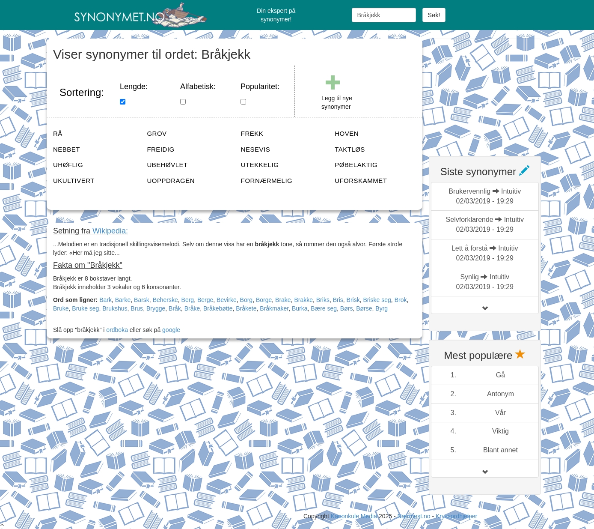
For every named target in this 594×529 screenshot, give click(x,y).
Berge (205, 299)
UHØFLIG (68, 164)
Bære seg (324, 308)
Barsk (141, 299)
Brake (283, 299)
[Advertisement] (493, 92)
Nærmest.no (413, 516)
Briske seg (377, 299)
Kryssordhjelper (456, 516)
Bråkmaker (274, 308)
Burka (300, 308)
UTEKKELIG (260, 164)
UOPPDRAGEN (171, 180)
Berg (187, 299)
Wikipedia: (110, 231)
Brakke (303, 299)
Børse (364, 308)
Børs (346, 308)
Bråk (175, 308)
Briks (323, 299)
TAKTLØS (350, 149)
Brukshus (114, 308)
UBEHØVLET (167, 164)
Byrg (381, 308)
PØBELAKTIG (356, 164)
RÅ (57, 133)
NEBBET (66, 149)
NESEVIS (255, 149)
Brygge (155, 308)
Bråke (192, 308)
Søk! (434, 15)
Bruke (61, 308)
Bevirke (227, 299)
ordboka (116, 329)
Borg (246, 299)
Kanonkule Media (355, 516)
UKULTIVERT (74, 180)
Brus (137, 308)
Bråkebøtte (217, 308)
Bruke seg (85, 308)
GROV (156, 133)
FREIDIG (160, 149)
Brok (401, 299)
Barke (123, 299)
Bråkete (246, 308)
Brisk (353, 299)
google (171, 329)
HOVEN (347, 133)
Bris (338, 299)
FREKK (252, 133)
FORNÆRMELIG (267, 180)
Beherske (165, 299)
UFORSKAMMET (361, 180)
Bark (105, 299)
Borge (264, 299)
